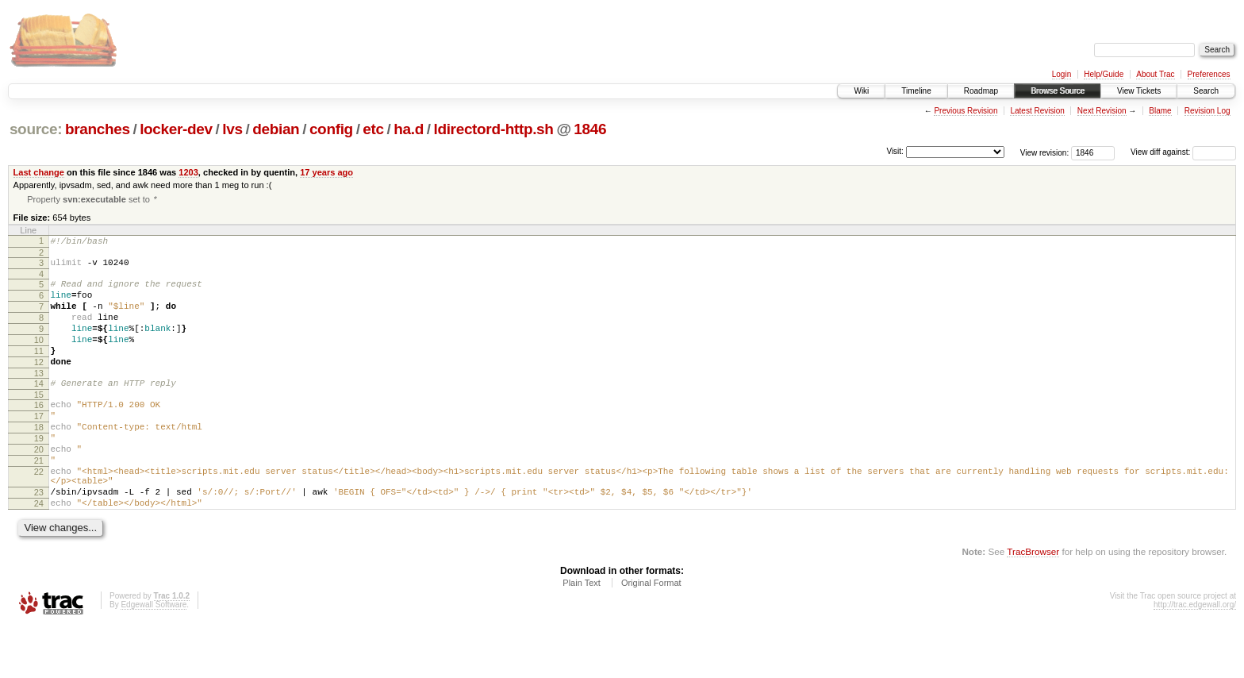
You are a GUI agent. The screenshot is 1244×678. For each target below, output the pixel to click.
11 (39, 371)
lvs (232, 129)
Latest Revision (1037, 110)
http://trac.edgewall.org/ (1195, 656)
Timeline (916, 91)
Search (1206, 91)
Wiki (861, 91)
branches (97, 129)
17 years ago (326, 172)
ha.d (409, 129)
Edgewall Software (153, 656)
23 (39, 539)
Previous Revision (965, 110)
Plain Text (581, 634)
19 (39, 473)
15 (39, 422)
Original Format (651, 634)
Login (1061, 74)
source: (36, 129)
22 (39, 513)
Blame (1160, 110)
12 (39, 385)
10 (39, 358)
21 (39, 500)
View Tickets (1139, 91)
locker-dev (176, 129)
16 (39, 432)
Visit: (895, 151)
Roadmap (981, 91)
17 (39, 446)
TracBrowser (1033, 603)
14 (39, 409)
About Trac (1155, 74)
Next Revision (1102, 110)
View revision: (1044, 152)
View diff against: (1183, 152)
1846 (590, 129)
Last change (38, 172)
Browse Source (1058, 91)
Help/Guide (1103, 74)
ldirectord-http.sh (493, 129)
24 (39, 552)
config (331, 129)
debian (275, 129)
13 (39, 398)
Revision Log (1207, 110)
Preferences (1209, 74)
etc (373, 129)
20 (39, 486)
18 (39, 459)
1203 (188, 172)
